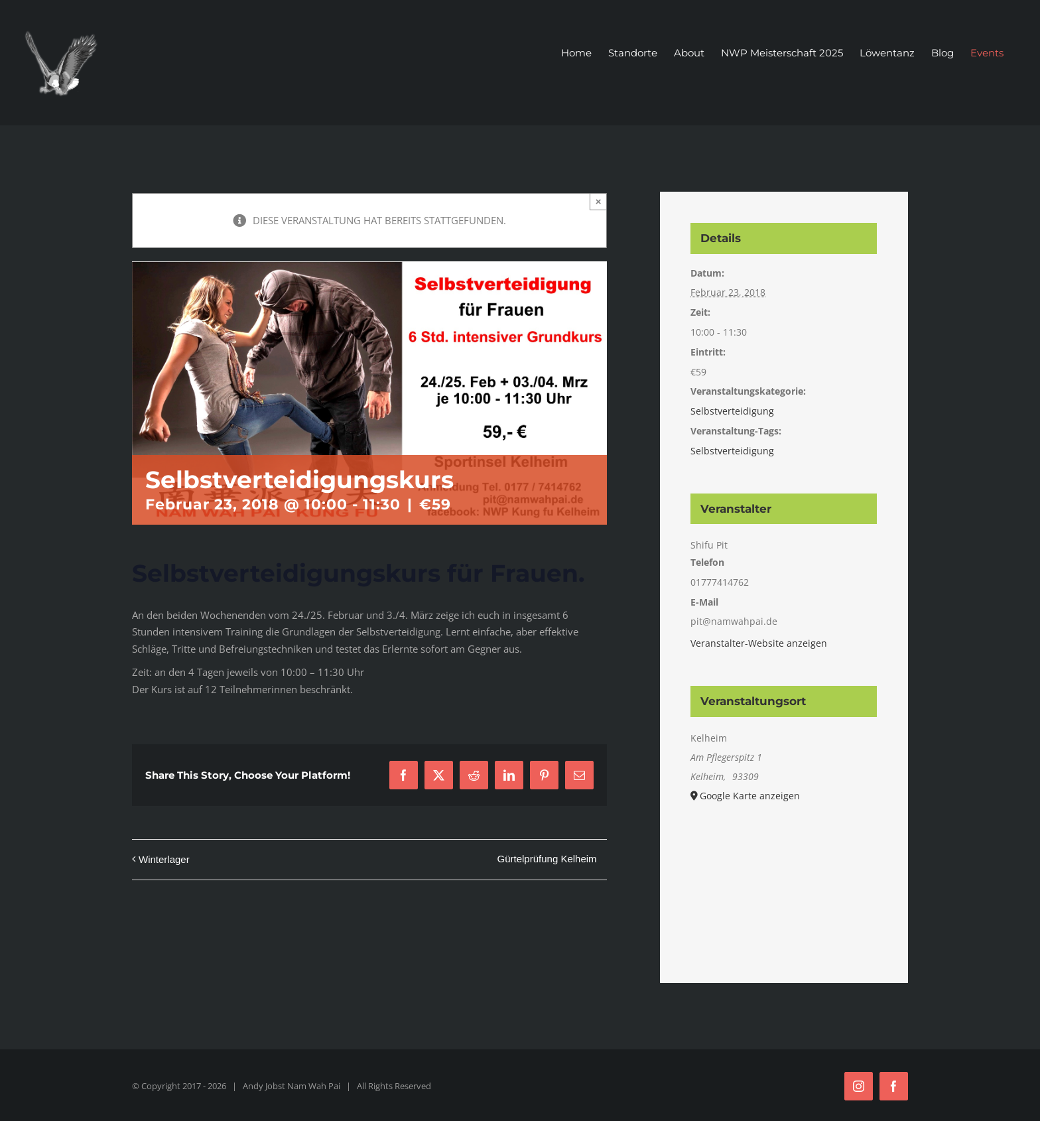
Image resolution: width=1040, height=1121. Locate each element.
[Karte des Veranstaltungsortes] (783, 876)
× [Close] (599, 201)
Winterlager (164, 859)
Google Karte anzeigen (750, 795)
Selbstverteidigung (732, 411)
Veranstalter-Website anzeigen (758, 643)
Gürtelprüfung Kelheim (547, 858)
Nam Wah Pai (313, 1086)
